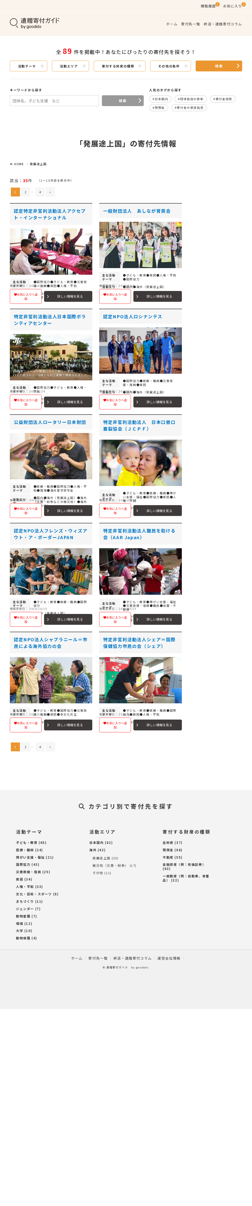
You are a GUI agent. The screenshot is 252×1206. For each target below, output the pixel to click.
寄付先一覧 (190, 24)
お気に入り (232, 5)
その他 (98, 1069)
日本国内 (96, 1039)
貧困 (19, 1076)
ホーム (172, 24)
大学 (19, 1127)
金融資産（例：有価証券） (184, 1061)
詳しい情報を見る (70, 325)
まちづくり (25, 1098)
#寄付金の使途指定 (189, 107)
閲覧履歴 (208, 5)
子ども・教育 (27, 1039)
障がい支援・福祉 (30, 1054)
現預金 (168, 1047)
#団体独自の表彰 (191, 99)
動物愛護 (23, 1113)
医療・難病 (25, 1047)
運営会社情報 (169, 1155)
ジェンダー (25, 1105)
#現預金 (159, 107)
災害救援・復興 (28, 1068)
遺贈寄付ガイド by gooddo (127, 1164)
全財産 (168, 1039)
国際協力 (23, 1061)
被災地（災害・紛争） (110, 1062)
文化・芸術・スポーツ (34, 1091)
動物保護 (23, 1135)
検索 (219, 66)
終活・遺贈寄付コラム (223, 24)
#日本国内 (160, 99)
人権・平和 (25, 1083)
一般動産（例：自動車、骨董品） (186, 1075)
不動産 (168, 1054)
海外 (92, 1047)
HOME (19, 164)
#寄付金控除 (222, 99)
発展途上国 (38, 164)
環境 (19, 1120)
